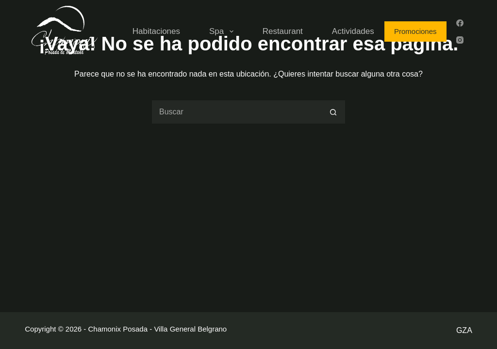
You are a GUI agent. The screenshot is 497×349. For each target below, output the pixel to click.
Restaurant (283, 31)
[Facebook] (460, 23)
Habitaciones (156, 31)
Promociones (415, 31)
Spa (223, 31)
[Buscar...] (236, 112)
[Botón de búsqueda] (333, 112)
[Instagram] (460, 40)
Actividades (353, 31)
